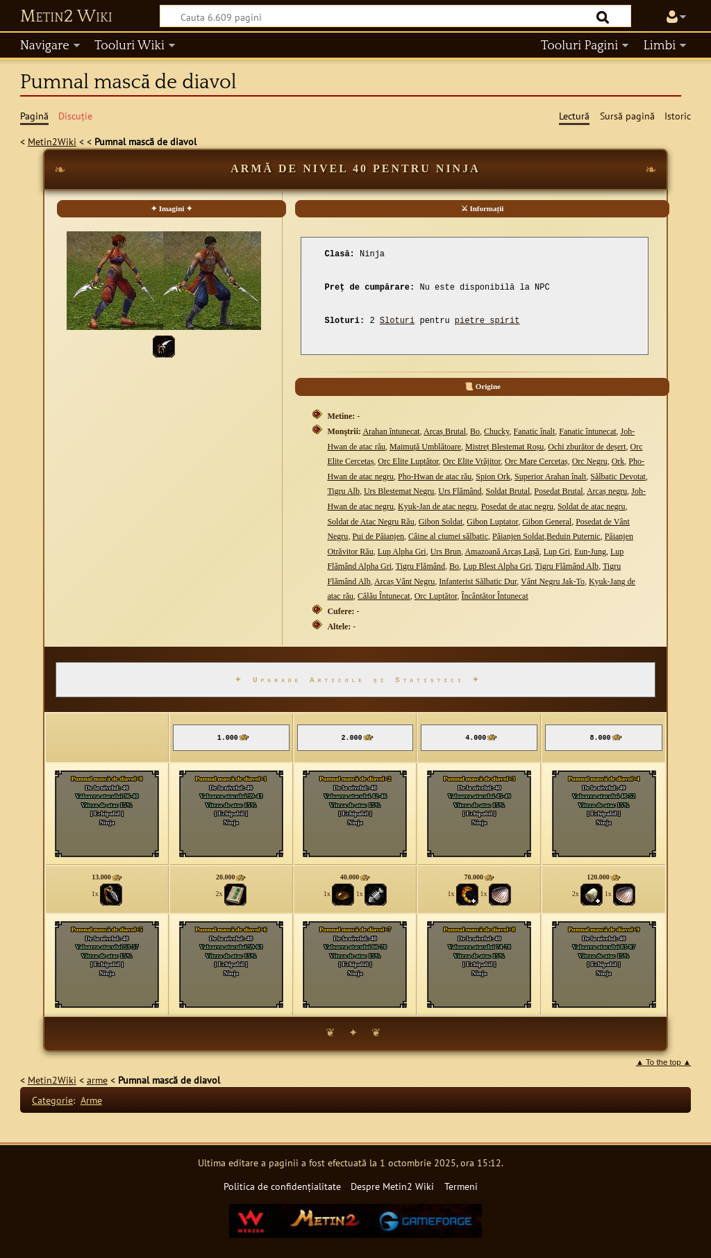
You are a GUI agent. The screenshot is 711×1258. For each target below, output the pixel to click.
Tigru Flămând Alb (567, 566)
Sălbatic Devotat (618, 476)
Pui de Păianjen (378, 536)
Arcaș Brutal (445, 431)
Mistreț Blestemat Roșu (504, 447)
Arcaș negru (607, 491)
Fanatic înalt (534, 431)
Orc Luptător (436, 596)
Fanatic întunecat (587, 431)
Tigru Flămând (420, 566)
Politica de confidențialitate (282, 1186)
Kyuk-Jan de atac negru (437, 506)
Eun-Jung (590, 551)
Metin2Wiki (52, 141)
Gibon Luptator (492, 522)
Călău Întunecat (384, 596)
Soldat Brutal (508, 491)
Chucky (497, 431)
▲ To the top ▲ (664, 1062)
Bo (475, 431)
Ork (618, 461)
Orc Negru (590, 461)
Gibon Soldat (441, 522)
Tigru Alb (343, 491)
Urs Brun (445, 551)
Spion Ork (493, 476)
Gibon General (546, 522)
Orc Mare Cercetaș (536, 461)
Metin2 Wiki (66, 16)
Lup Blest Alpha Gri (497, 566)
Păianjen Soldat (518, 536)
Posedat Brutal (558, 491)
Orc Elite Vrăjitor (472, 461)
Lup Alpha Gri (402, 551)
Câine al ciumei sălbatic (448, 536)
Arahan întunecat (390, 431)
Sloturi (397, 321)
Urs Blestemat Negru (399, 491)
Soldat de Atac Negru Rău (370, 522)
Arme (91, 1100)
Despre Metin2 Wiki (392, 1186)
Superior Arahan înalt (550, 476)
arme (97, 1079)
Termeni (461, 1186)
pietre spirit (487, 321)
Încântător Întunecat (494, 596)
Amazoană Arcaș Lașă (502, 551)
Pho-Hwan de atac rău (434, 476)
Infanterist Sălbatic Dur (478, 581)
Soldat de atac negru (592, 506)
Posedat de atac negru (517, 506)
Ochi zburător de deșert (587, 447)
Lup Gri (557, 551)
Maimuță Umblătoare (425, 447)
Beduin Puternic (573, 536)
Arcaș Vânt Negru (404, 581)
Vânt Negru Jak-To (553, 581)
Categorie (52, 1100)
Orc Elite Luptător (408, 461)
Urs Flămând (459, 491)
